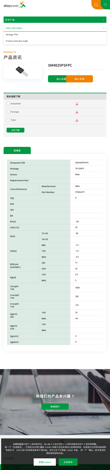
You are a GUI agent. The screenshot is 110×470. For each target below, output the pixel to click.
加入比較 (61, 79)
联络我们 (55, 406)
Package (15, 111)
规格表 (17, 150)
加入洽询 (90, 79)
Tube (13, 119)
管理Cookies (45, 462)
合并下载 (15, 130)
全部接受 (68, 462)
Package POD (12, 34)
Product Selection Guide (17, 41)
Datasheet (16, 103)
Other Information (14, 28)
